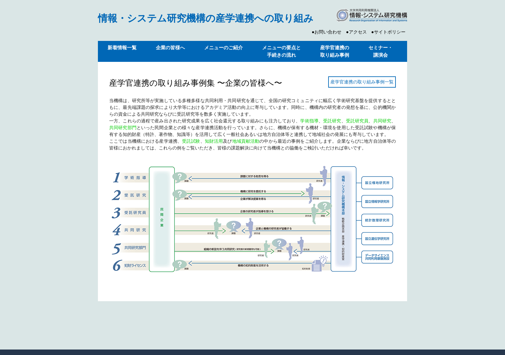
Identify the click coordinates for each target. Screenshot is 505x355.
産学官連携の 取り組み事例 (334, 51)
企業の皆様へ (170, 47)
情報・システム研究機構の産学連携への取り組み (205, 18)
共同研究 (382, 120)
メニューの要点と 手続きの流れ (281, 51)
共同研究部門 (123, 127)
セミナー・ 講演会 (380, 51)
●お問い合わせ (326, 31)
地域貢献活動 (246, 141)
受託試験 (191, 141)
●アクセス (356, 31)
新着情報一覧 (122, 47)
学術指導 (309, 120)
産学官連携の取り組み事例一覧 (362, 81)
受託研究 (332, 120)
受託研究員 (357, 120)
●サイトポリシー (388, 31)
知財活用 (214, 141)
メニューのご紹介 (223, 47)
